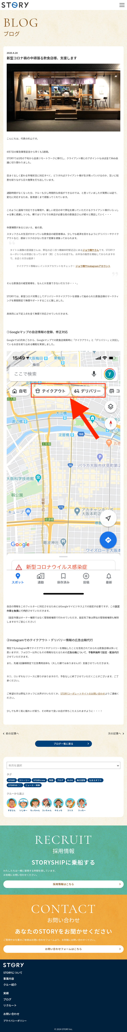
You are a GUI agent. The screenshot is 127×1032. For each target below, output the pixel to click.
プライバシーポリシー (15, 1020)
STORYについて (12, 973)
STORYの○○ (15, 785)
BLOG (70, 780)
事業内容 (8, 979)
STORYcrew (39, 780)
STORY (11, 780)
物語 (51, 780)
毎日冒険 (81, 780)
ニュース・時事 (32, 785)
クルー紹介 (10, 985)
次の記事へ (114, 733)
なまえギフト (95, 780)
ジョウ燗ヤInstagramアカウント (93, 266)
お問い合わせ (11, 1014)
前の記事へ (12, 733)
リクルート (10, 1005)
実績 (6, 993)
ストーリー (24, 780)
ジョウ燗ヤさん (91, 250)
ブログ (60, 780)
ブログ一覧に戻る (63, 743)
